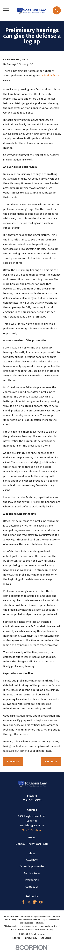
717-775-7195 (31, 800)
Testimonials (32, 880)
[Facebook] (23, 902)
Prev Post (13, 761)
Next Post (51, 761)
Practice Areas (32, 873)
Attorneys (32, 859)
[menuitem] (16, 938)
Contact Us (32, 886)
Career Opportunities (32, 866)
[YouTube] (40, 902)
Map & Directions (32, 830)
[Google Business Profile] (35, 902)
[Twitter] (29, 902)
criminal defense (49, 75)
